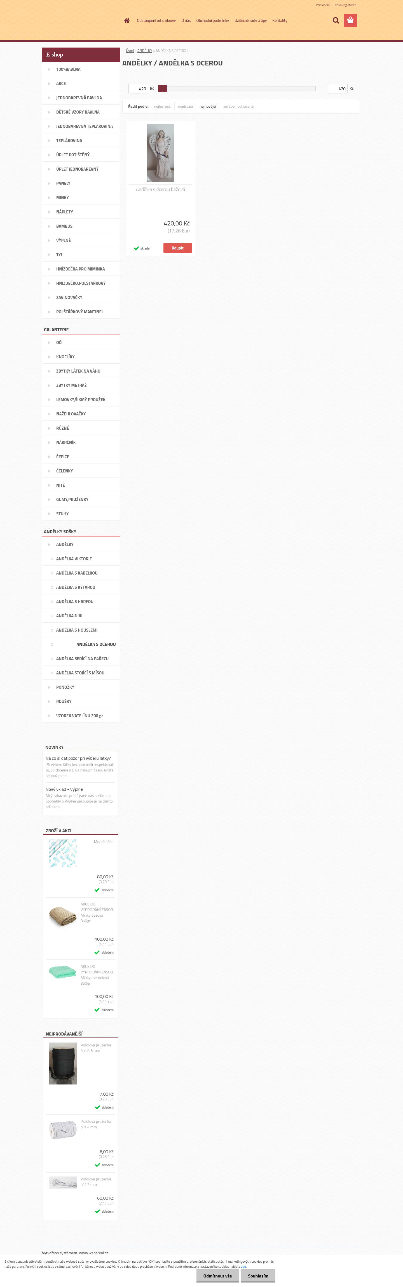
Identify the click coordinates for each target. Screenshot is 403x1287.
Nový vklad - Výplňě (64, 789)
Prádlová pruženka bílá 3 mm (96, 1181)
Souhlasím (258, 1275)
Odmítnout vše (217, 1275)
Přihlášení (323, 5)
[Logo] (80, 21)
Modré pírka (104, 841)
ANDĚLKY (144, 50)
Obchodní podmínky (212, 20)
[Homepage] (126, 20)
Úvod (130, 50)
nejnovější (208, 106)
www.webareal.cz (93, 1253)
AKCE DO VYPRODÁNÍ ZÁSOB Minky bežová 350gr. (97, 912)
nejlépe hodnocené (238, 106)
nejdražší (185, 106)
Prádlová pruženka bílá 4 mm (96, 1124)
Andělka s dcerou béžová (160, 189)
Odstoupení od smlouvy (156, 20)
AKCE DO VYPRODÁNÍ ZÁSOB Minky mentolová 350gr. (97, 975)
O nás (186, 20)
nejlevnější (163, 106)
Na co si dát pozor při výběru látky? (78, 758)
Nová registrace (345, 5)
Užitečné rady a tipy (251, 20)
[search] (335, 20)
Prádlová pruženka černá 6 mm (96, 1047)
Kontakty (280, 20)
